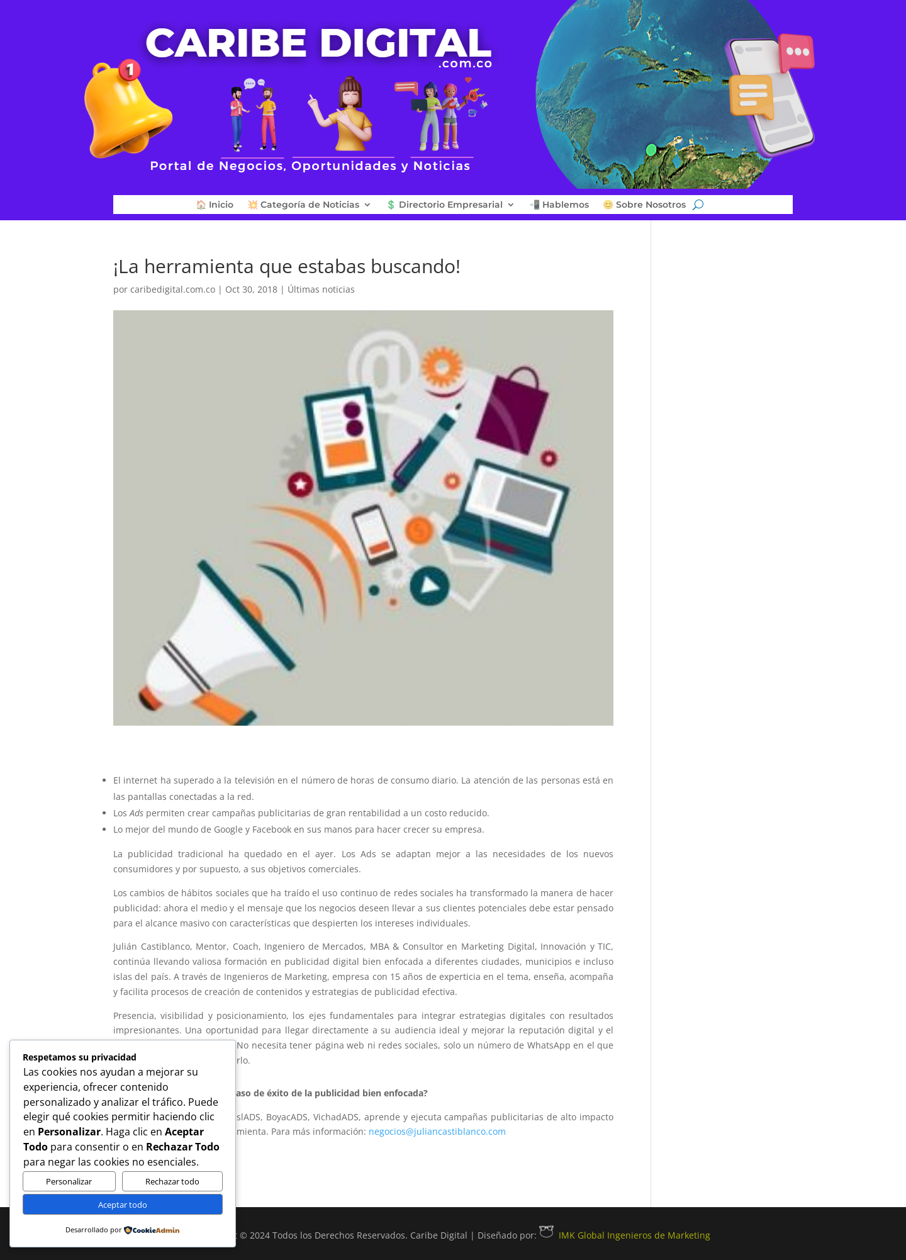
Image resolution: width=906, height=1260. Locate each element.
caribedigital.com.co (172, 289)
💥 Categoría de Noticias (303, 205)
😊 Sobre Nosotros (644, 205)
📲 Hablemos (559, 205)
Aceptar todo (122, 1204)
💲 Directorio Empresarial (444, 205)
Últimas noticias (321, 289)
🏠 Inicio (214, 205)
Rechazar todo (172, 1181)
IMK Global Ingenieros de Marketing (624, 1235)
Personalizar (69, 1181)
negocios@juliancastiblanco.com (437, 1131)
